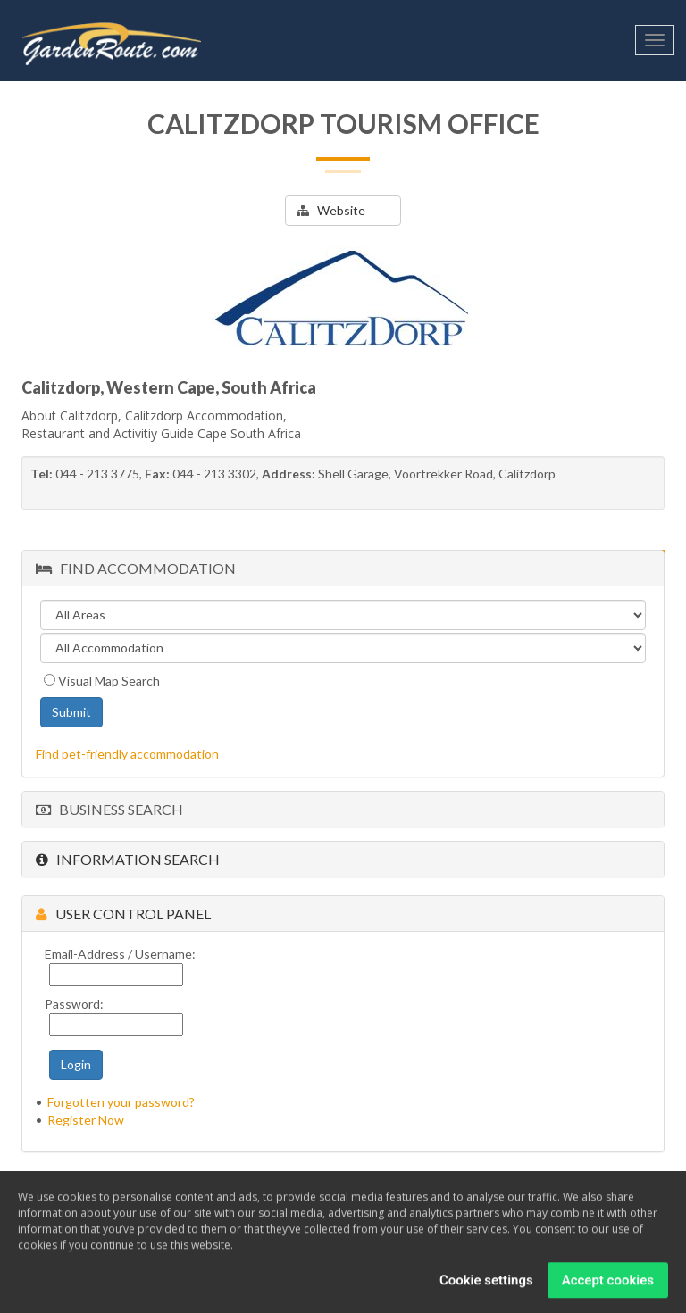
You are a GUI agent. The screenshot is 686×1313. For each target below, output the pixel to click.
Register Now (85, 1119)
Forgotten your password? (121, 1101)
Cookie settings (486, 1284)
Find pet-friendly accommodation (127, 753)
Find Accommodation (136, 568)
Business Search (109, 809)
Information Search (128, 859)
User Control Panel (123, 913)
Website (331, 210)
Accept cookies (608, 1284)
